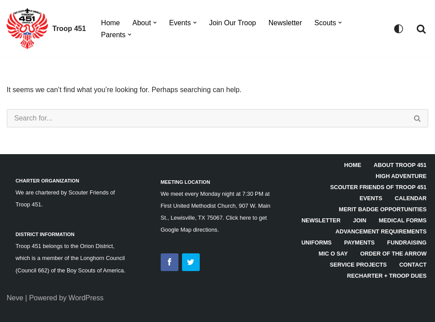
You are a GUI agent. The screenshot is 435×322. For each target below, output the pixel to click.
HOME (352, 165)
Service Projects (358, 264)
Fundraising (407, 242)
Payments (359, 242)
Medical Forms (403, 220)
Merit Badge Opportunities (383, 209)
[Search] (421, 29)
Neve (15, 298)
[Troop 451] (46, 28)
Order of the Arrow (393, 253)
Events (371, 198)
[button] (155, 22)
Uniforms (316, 242)
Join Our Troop (232, 23)
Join (359, 220)
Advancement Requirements (381, 231)
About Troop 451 (400, 165)
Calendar (411, 198)
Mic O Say (333, 253)
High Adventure (401, 176)
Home (110, 23)
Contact (413, 264)
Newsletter (285, 23)
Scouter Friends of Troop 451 (378, 187)
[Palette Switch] (398, 28)
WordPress (85, 298)
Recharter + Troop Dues (387, 275)
